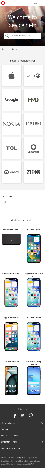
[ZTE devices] (33, 172)
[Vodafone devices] (33, 148)
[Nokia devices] (11, 124)
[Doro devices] (33, 76)
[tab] (22, 442)
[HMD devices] (33, 100)
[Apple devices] (11, 76)
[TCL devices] (11, 148)
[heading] (22, 423)
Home (4, 49)
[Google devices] (11, 100)
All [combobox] (5, 202)
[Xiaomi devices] (11, 172)
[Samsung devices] (33, 124)
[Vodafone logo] (3, 3)
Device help (16, 49)
